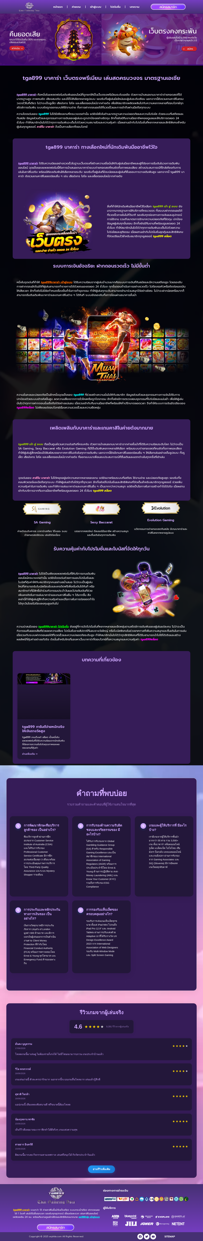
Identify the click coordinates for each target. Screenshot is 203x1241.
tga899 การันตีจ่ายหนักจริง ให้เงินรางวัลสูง (43, 728)
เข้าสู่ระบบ (95, 7)
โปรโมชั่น (115, 7)
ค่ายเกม (76, 7)
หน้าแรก (58, 7)
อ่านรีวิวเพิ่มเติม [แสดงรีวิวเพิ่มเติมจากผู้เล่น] (101, 1169)
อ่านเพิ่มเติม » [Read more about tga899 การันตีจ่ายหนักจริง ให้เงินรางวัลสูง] (30, 754)
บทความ (134, 7)
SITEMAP (169, 1236)
